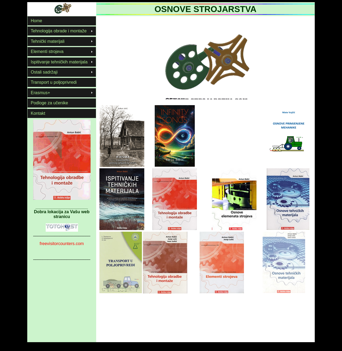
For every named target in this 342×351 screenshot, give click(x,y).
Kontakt (38, 113)
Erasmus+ (40, 92)
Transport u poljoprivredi (54, 82)
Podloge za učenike (49, 103)
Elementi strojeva (47, 51)
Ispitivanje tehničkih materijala (59, 62)
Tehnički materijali (47, 41)
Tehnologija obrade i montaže (59, 31)
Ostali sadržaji (44, 72)
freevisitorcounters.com (62, 243)
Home (36, 20)
